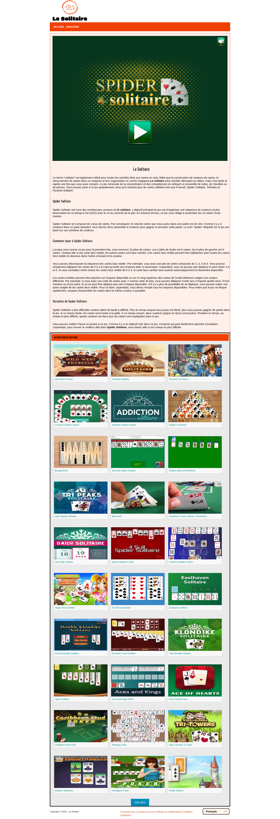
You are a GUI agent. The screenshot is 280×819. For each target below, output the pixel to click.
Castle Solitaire (176, 790)
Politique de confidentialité (168, 812)
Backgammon (61, 470)
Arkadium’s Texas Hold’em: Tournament (188, 516)
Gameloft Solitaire (120, 379)
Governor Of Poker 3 (179, 379)
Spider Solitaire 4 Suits (123, 562)
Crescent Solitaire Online (181, 562)
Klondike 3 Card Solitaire (124, 653)
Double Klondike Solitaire (67, 653)
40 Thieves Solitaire (121, 608)
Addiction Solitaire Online (124, 425)
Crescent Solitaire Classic (67, 425)
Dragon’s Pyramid (177, 425)
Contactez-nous (127, 812)
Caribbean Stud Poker (65, 745)
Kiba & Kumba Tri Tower (180, 745)
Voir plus (139, 802)
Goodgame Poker (120, 790)
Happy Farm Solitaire (65, 608)
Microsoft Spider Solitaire (124, 470)
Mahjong (72, 26)
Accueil (58, 26)
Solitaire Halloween (64, 790)
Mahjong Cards (119, 745)
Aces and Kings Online (123, 699)
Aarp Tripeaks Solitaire (65, 516)
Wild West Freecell (64, 379)
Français (216, 811)
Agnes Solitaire (62, 699)
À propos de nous (145, 812)
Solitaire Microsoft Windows (182, 470)
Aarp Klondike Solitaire (180, 653)
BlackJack (117, 516)
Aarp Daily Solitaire (64, 562)
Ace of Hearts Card (178, 699)
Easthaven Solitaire (178, 608)
